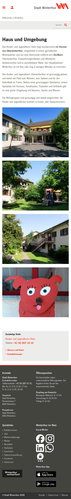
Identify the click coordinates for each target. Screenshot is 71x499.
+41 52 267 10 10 (23, 343)
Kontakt (42, 495)
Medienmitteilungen (12, 437)
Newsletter (8, 444)
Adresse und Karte (15, 350)
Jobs (6, 434)
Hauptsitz (6, 395)
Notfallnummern (10, 430)
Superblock (8, 451)
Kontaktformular (14, 354)
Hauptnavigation (3, 8)
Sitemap (65, 495)
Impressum (8, 462)
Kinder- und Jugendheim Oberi (20, 339)
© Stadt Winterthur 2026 (13, 495)
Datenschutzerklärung (13, 455)
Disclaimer (8, 458)
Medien (7, 441)
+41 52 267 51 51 (23, 383)
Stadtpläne (8, 448)
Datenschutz (53, 495)
